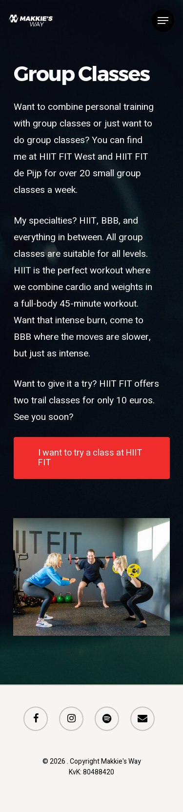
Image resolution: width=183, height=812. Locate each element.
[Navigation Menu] (163, 20)
